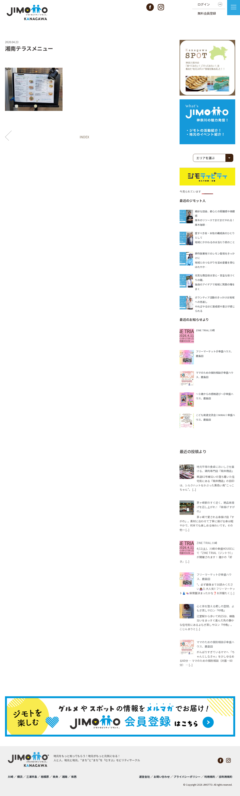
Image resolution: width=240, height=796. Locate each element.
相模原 (45, 777)
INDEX (84, 136)
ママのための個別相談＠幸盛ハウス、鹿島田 (215, 644)
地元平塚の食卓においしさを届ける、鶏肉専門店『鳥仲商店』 (215, 469)
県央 (55, 777)
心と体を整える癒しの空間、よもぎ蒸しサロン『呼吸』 (215, 608)
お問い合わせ (162, 777)
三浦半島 (31, 777)
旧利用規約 (225, 777)
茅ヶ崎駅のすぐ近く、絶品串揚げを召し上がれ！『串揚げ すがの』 (216, 507)
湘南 (64, 777)
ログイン (204, 4)
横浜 (19, 777)
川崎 (10, 777)
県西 (74, 777)
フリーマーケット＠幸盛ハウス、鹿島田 (214, 577)
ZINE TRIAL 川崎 (207, 543)
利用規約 (209, 777)
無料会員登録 (207, 13)
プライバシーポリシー (187, 777)
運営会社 (144, 777)
